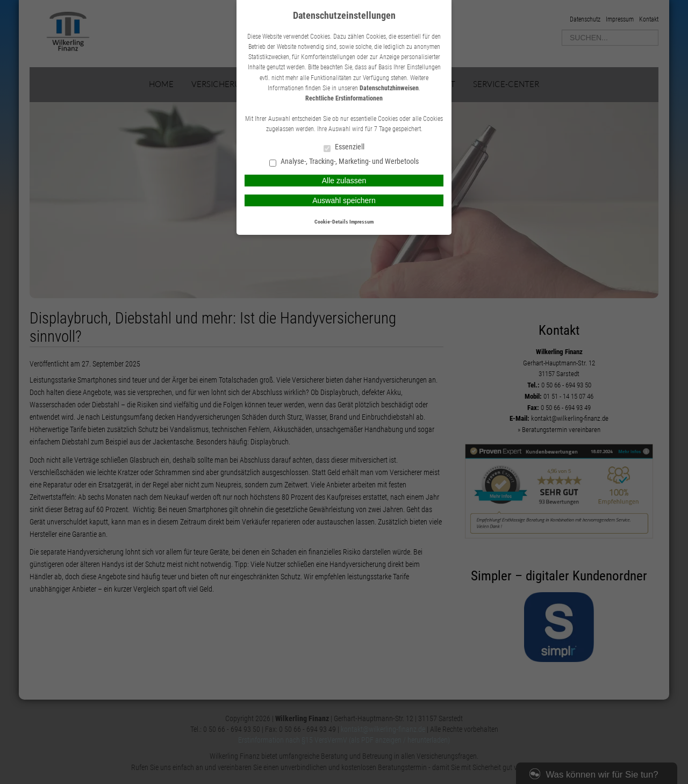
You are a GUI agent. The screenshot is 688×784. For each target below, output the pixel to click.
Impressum (361, 222)
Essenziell (344, 147)
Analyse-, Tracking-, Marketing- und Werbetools (344, 162)
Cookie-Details (331, 222)
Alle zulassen (344, 180)
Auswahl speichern (344, 200)
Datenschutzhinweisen (389, 88)
